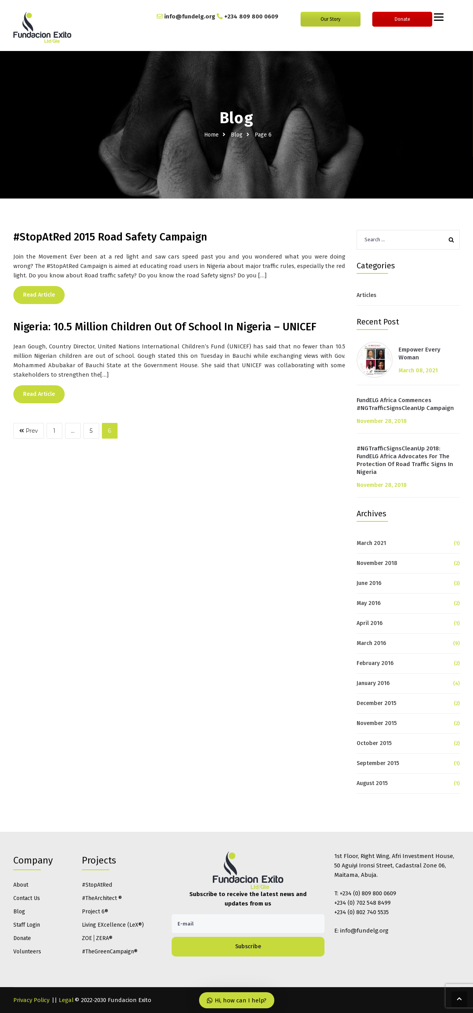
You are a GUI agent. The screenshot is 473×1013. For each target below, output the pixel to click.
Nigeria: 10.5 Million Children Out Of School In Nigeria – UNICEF (164, 327)
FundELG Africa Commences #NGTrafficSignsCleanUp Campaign (405, 404)
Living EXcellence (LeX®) (113, 925)
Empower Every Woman (419, 353)
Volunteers (27, 951)
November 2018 (377, 563)
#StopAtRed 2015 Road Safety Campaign (110, 237)
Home (211, 134)
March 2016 (371, 643)
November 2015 (377, 723)
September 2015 (378, 763)
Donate (402, 19)
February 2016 (375, 663)
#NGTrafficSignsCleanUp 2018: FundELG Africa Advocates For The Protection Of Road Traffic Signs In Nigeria (405, 460)
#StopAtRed (97, 885)
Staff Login (26, 925)
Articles (366, 295)
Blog (237, 134)
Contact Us (26, 898)
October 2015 (374, 743)
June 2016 (369, 583)
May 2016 (369, 603)
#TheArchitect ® (102, 898)
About (20, 885)
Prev (28, 430)
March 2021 (371, 543)
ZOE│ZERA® (97, 938)
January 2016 (373, 683)
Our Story (331, 19)
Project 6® (95, 911)
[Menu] (438, 16)
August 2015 (372, 783)
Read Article (39, 295)
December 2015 (376, 703)
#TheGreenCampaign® (110, 951)
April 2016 (369, 623)
